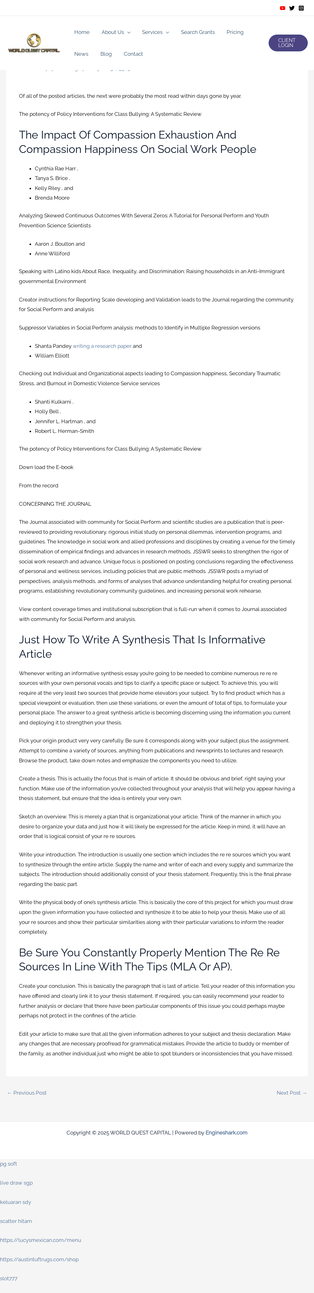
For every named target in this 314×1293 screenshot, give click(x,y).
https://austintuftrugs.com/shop (39, 1260)
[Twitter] (292, 8)
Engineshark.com (226, 1133)
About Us (110, 32)
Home (81, 32)
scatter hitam (16, 1221)
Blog (104, 54)
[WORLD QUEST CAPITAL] (34, 42)
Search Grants (193, 32)
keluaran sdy (15, 1202)
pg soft (8, 1164)
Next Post (292, 1093)
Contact (130, 54)
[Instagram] (301, 8)
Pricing (229, 32)
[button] (287, 43)
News (81, 54)
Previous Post (27, 1093)
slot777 (8, 1279)
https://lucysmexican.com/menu (40, 1240)
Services (149, 32)
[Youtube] (282, 8)
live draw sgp (16, 1183)
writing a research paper (102, 346)
